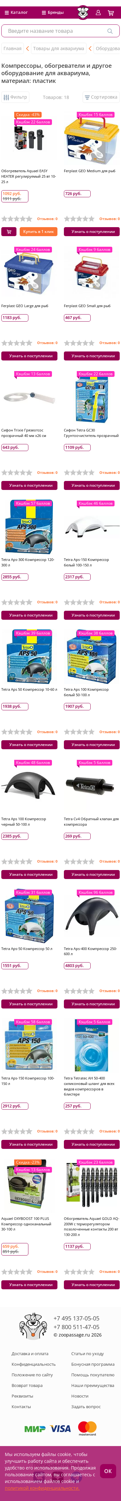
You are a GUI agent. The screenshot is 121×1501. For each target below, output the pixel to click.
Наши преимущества (92, 1385)
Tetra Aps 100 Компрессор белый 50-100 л (86, 692)
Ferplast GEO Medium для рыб (90, 170)
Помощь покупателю (93, 1375)
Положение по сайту (32, 1375)
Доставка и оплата (30, 1353)
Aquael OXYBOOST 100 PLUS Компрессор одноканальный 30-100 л (26, 1224)
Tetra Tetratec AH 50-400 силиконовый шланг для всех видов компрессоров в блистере (89, 1086)
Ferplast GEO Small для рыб (87, 305)
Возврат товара (27, 1385)
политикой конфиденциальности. (42, 1488)
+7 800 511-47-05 (76, 1327)
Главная (13, 48)
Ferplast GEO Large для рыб (24, 305)
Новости (79, 1396)
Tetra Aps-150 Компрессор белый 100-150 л (86, 562)
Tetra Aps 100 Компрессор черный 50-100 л (23, 821)
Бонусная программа (93, 1364)
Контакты (21, 1406)
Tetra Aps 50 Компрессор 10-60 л (29, 689)
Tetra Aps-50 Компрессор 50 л (26, 948)
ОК (108, 1471)
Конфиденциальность (34, 1364)
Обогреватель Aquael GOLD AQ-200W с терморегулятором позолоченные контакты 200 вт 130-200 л (91, 1226)
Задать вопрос (86, 1406)
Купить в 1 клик (38, 231)
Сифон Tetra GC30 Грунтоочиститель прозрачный (91, 433)
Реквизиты (22, 1396)
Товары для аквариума (58, 48)
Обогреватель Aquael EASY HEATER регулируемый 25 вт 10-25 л (28, 176)
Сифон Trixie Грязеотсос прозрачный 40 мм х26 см (23, 433)
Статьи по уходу (87, 1353)
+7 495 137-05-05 (76, 1318)
